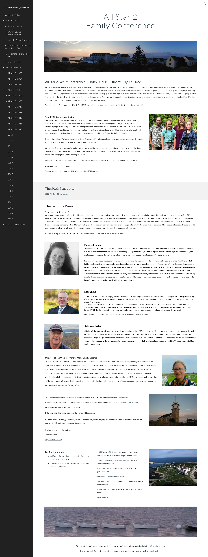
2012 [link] (10, 151)
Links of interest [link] (12, 62)
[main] (120, 21)
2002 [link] (10, 202)
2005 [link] (10, 185)
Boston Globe (136, 105)
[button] (205, 4)
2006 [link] (10, 179)
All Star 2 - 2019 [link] (15, 106)
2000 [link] (10, 213)
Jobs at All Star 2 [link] (12, 20)
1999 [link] (10, 219)
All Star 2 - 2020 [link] (15, 101)
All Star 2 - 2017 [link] (15, 118)
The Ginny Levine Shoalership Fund (124, 402)
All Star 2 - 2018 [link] (15, 112)
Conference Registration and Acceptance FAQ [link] (18, 46)
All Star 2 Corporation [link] (15, 224)
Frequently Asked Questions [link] (18, 40)
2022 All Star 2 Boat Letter (56, 194)
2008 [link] (10, 168)
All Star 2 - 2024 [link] (15, 78)
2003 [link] (10, 196)
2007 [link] (10, 174)
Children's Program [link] (13, 26)
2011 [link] (10, 146)
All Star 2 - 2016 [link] (15, 123)
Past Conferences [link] (13, 67)
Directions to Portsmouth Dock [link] (17, 54)
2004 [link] (10, 191)
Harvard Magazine (100, 105)
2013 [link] (10, 140)
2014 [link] (10, 134)
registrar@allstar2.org (53, 440)
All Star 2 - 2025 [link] (15, 73)
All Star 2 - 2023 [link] (15, 84)
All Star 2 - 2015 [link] (15, 129)
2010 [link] (10, 157)
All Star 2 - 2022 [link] (15, 90)
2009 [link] (10, 163)
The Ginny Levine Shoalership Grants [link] (13, 32)
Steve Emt (144, 314)
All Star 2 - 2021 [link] (15, 95)
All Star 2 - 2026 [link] (12, 15)
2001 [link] (10, 207)
